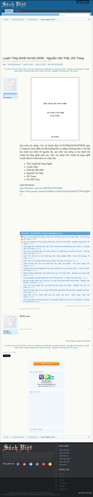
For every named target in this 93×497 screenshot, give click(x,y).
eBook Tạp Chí (63, 456)
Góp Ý (61, 477)
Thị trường (62, 483)
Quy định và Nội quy (85, 493)
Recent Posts (19, 14)
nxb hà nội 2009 (40, 64)
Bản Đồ (61, 474)
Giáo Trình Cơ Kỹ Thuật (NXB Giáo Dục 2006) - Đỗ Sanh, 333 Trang (47, 261)
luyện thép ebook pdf (13, 64)
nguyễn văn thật (28, 64)
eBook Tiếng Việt (64, 450)
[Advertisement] (46, 39)
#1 (89, 308)
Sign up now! (46, 363)
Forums (9, 11)
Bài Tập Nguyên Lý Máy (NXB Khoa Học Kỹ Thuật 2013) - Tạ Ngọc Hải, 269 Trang (52, 278)
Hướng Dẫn (62, 464)
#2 (89, 329)
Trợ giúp (62, 486)
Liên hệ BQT (63, 489)
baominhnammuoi (36, 61)
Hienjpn (6, 331)
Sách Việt (52, 386)
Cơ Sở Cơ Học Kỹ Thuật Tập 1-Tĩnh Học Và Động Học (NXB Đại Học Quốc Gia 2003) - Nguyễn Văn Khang (43, 69)
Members (18, 11)
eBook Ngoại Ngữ (64, 458)
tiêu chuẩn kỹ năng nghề (54, 64)
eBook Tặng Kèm (64, 461)
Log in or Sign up (83, 2)
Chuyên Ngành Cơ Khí (18, 61)
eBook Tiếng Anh (64, 453)
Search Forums (8, 14)
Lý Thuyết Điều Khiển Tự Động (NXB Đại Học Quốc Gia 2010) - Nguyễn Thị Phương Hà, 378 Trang (52, 70)
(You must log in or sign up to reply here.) (78, 341)
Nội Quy (62, 480)
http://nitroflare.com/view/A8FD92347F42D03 (41, 188)
